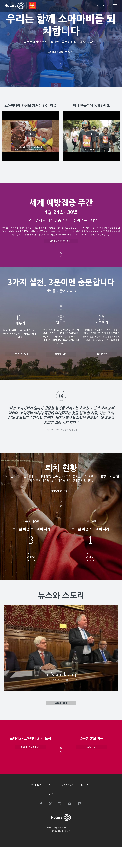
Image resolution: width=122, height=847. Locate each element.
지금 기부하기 (102, 6)
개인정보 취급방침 (57, 831)
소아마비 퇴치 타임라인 (30, 747)
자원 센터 (91, 747)
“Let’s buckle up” (61, 674)
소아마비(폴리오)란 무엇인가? (61, 52)
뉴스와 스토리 (67, 785)
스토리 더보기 (61, 703)
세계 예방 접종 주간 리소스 (61, 241)
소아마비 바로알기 (20, 354)
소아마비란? (35, 785)
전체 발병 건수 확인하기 (61, 491)
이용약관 (67, 831)
